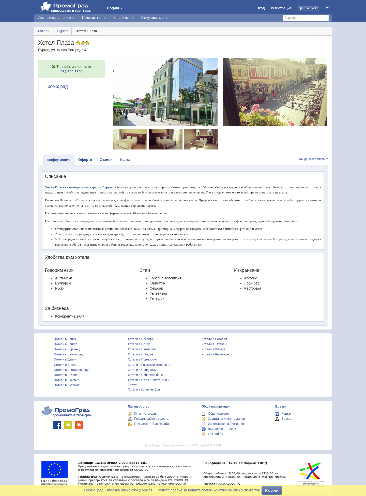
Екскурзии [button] (154, 18)
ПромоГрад (56, 86)
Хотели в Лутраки (66, 385)
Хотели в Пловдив (141, 354)
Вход (261, 8)
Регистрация (281, 8)
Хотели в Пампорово (142, 349)
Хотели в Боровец (67, 349)
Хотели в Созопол (214, 339)
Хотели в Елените (67, 365)
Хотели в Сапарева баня (145, 375)
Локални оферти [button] (56, 18)
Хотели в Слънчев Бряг (144, 389)
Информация (58, 160)
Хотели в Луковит (66, 380)
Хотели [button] (123, 18)
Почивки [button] (94, 18)
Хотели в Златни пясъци (71, 370)
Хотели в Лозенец (66, 375)
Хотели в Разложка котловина (149, 365)
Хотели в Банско (66, 344)
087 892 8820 (71, 72)
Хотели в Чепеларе (215, 354)
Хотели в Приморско (142, 359)
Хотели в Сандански (142, 370)
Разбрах (271, 490)
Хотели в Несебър (141, 339)
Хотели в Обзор (139, 344)
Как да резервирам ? (313, 159)
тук (257, 490)
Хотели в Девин (65, 359)
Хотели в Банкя (65, 339)
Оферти (85, 160)
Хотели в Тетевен (214, 344)
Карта (125, 160)
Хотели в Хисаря (213, 349)
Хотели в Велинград (68, 354)
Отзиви (106, 160)
